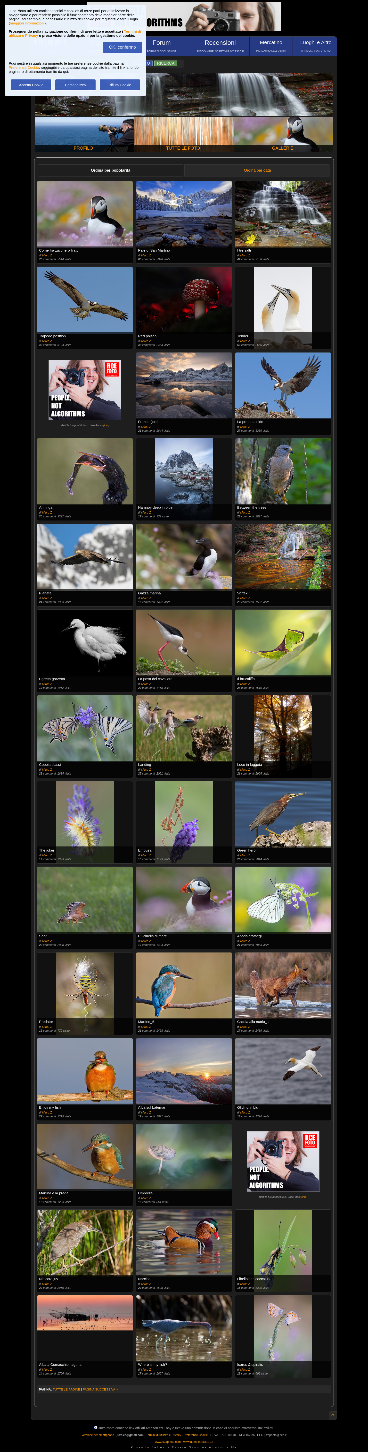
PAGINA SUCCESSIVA (100, 1389)
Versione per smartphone (98, 1435)
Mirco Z (47, 255)
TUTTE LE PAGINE (66, 1389)
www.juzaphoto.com (168, 1442)
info (106, 425)
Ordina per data (257, 170)
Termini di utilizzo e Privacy (163, 1435)
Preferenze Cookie (24, 67)
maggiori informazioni (27, 23)
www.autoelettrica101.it (198, 1442)
